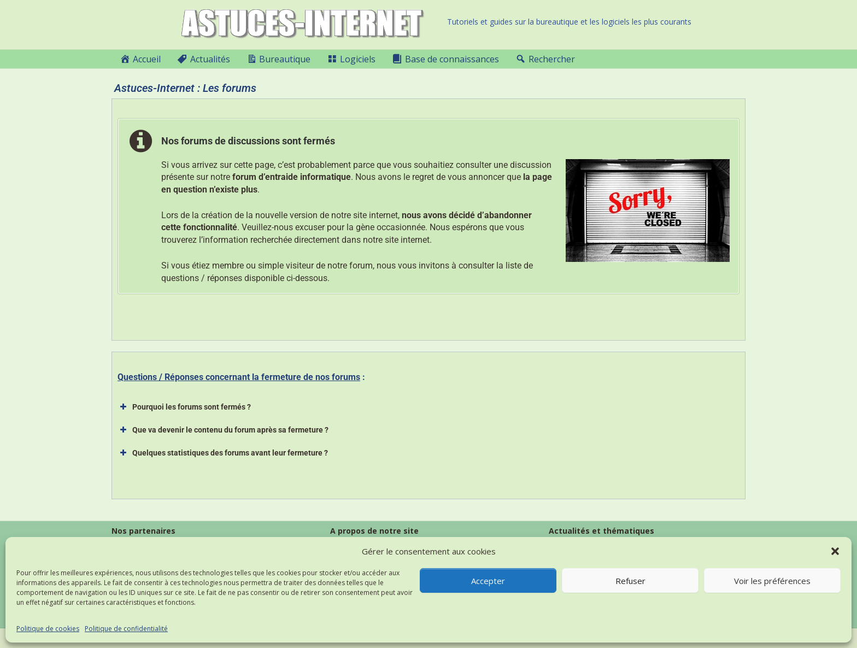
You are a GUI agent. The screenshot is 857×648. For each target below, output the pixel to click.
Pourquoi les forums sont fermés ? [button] (184, 406)
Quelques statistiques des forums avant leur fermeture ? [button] (223, 452)
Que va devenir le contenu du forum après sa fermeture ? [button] (223, 429)
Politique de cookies (47, 628)
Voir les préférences (772, 580)
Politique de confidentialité (126, 628)
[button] (835, 551)
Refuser (630, 580)
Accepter (488, 580)
